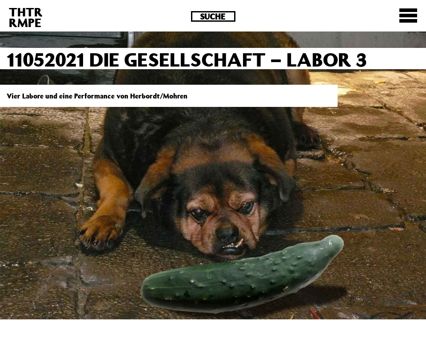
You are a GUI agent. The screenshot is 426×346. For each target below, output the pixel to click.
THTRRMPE (26, 17)
